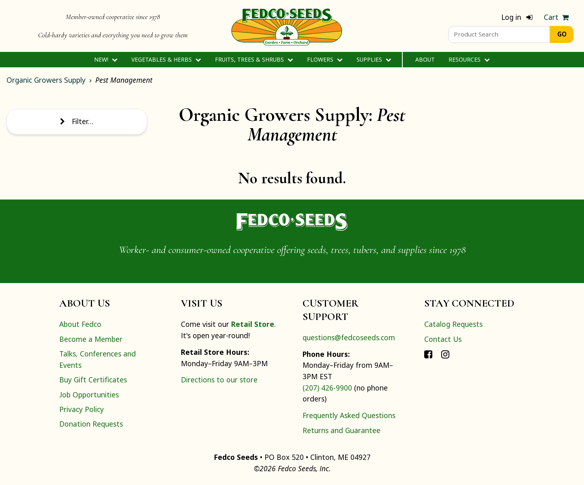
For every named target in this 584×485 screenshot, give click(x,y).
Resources (469, 59)
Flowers (324, 59)
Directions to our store (219, 379)
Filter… (76, 121)
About (425, 59)
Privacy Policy (81, 409)
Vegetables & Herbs (166, 59)
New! (105, 59)
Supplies (373, 59)
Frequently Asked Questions (349, 415)
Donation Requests (91, 424)
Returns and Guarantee (341, 430)
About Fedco (80, 324)
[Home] (287, 25)
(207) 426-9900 (327, 388)
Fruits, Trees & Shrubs (254, 59)
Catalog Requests (453, 324)
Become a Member (90, 339)
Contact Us (443, 339)
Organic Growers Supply (46, 80)
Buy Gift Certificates (93, 379)
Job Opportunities (89, 394)
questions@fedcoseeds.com (349, 337)
